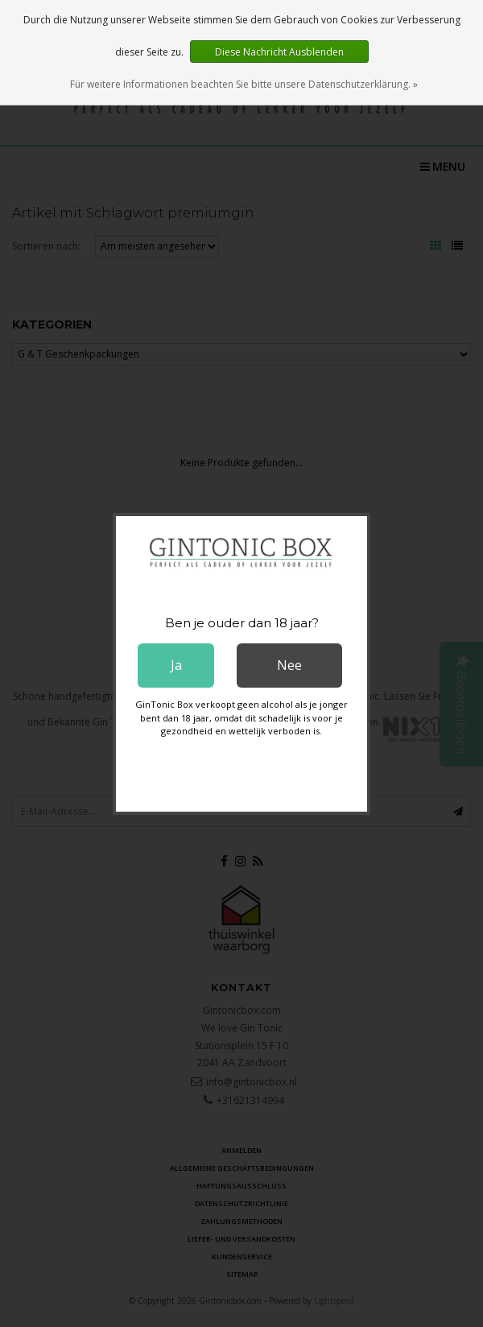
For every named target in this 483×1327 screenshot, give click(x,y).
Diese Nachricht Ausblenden (279, 52)
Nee (289, 665)
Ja (176, 665)
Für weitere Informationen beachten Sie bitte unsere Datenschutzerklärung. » (244, 84)
